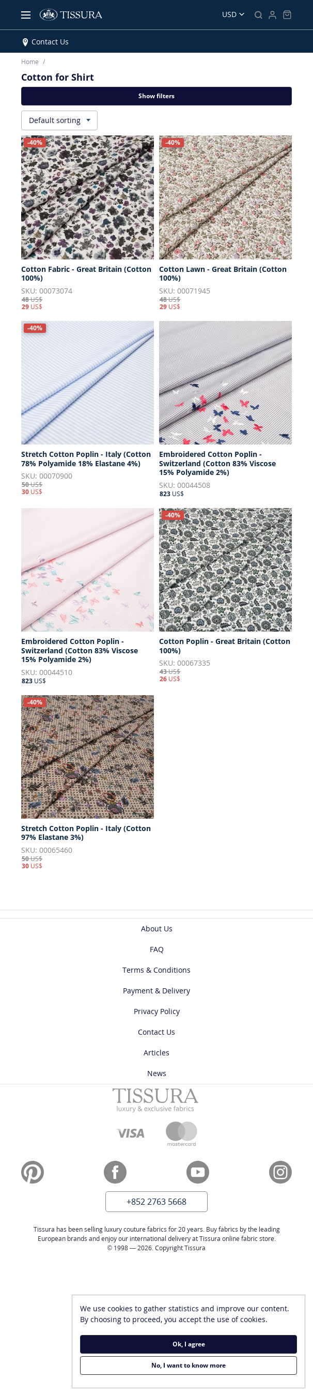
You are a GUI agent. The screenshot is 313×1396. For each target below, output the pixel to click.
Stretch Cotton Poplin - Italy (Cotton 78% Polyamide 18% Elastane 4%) (86, 459)
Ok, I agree (189, 1344)
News (156, 1073)
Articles (156, 1052)
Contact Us (50, 42)
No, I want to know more (188, 1365)
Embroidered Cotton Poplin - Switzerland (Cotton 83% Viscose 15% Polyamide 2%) (217, 463)
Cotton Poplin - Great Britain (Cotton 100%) (224, 646)
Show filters (156, 95)
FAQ (157, 949)
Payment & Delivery (156, 990)
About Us (157, 928)
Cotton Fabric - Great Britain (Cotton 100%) (86, 274)
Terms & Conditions (156, 970)
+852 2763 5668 (156, 1201)
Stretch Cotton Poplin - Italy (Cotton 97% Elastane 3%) (86, 833)
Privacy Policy (157, 1011)
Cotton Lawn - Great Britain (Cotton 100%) (223, 274)
